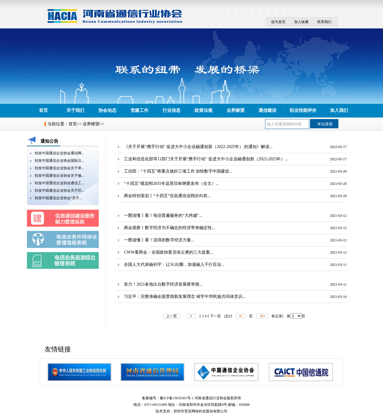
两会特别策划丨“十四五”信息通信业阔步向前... (167, 195)
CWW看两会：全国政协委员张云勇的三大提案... (168, 252)
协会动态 (107, 110)
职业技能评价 (303, 110)
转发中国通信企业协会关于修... (59, 175)
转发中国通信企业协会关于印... (59, 190)
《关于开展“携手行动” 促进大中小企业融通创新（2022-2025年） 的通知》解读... (198, 146)
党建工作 (139, 110)
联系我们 (324, 22)
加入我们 (339, 110)
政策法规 (203, 110)
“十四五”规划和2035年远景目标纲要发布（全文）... (171, 183)
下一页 (215, 316)
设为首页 (278, 22)
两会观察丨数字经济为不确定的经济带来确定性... (169, 228)
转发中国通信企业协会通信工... (59, 183)
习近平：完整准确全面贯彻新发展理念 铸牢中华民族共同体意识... (184, 296)
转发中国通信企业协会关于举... (59, 168)
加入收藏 (301, 22)
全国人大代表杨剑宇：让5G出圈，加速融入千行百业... (174, 264)
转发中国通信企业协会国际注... (59, 161)
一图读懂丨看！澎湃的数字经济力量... (159, 240)
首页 (43, 110)
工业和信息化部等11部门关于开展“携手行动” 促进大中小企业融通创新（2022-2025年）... (206, 159)
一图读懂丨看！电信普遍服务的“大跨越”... (163, 215)
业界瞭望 (235, 110)
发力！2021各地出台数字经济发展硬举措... (163, 284)
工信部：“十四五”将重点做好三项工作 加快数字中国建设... (178, 171)
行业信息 (171, 110)
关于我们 (75, 110)
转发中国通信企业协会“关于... (58, 198)
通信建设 (267, 110)
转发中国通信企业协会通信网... (59, 153)
